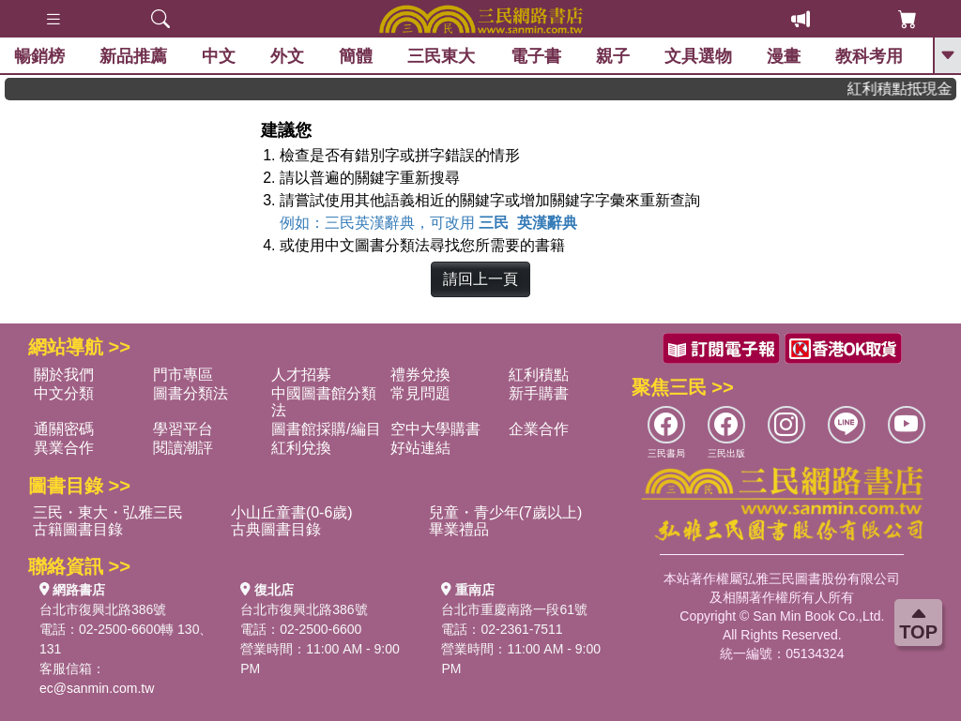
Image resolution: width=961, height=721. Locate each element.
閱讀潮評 (183, 448)
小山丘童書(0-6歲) (292, 512)
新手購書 (539, 393)
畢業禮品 (459, 529)
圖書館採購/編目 (325, 429)
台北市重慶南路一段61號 (514, 609)
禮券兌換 (420, 375)
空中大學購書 (435, 429)
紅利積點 (539, 375)
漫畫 (784, 56)
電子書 (536, 56)
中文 (219, 56)
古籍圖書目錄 (78, 529)
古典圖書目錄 (276, 529)
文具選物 (698, 56)
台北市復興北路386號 (102, 609)
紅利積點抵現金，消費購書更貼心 (907, 89)
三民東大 (441, 56)
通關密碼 (64, 429)
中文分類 (64, 393)
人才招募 (301, 375)
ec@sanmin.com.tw (96, 688)
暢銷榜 (39, 56)
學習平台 (183, 429)
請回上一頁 (480, 279)
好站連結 (420, 448)
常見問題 (420, 393)
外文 (287, 56)
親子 (613, 56)
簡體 (356, 56)
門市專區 (183, 375)
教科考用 (869, 56)
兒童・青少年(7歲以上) (506, 512)
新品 (133, 56)
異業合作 (64, 448)
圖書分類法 (190, 393)
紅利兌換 (301, 448)
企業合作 (539, 429)
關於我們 (64, 375)
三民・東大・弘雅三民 (108, 512)
